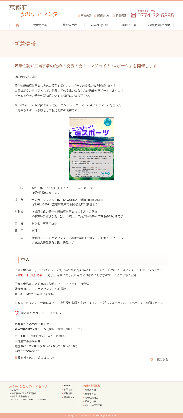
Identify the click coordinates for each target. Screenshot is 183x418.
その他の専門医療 (93, 405)
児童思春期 (90, 390)
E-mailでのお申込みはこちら (36, 357)
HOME (67, 385)
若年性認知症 (91, 397)
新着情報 (68, 393)
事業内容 (68, 389)
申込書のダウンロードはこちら (41, 313)
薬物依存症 (90, 394)
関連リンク (69, 397)
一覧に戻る (161, 359)
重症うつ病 (90, 401)
